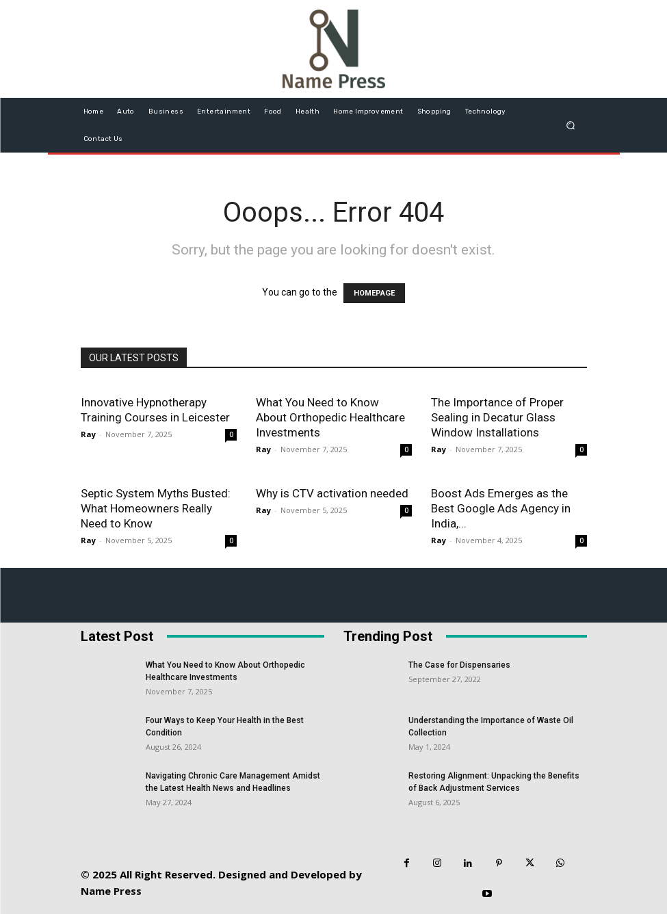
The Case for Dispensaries (459, 665)
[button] (570, 125)
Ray (88, 434)
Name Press (111, 891)
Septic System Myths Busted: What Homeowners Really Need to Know (156, 508)
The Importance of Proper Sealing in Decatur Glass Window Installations (497, 417)
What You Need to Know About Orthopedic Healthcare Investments (330, 417)
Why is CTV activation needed (332, 493)
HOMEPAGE (374, 293)
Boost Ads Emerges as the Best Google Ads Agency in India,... (501, 508)
